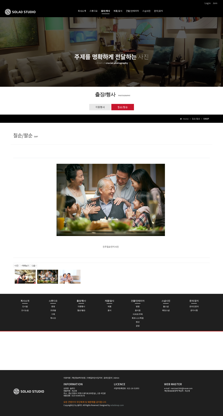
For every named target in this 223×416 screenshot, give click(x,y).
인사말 (25, 306)
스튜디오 (94, 10)
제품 (109, 306)
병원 (138, 306)
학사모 (53, 318)
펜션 (138, 322)
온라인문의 (194, 306)
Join (215, 3)
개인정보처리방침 (78, 377)
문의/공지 (158, 10)
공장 (138, 326)
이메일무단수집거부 (94, 377)
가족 (53, 314)
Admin (116, 377)
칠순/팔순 (123, 107)
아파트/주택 (137, 314)
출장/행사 (105, 10)
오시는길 (25, 310)
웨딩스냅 (166, 310)
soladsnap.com (117, 405)
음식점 (137, 310)
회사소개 (82, 10)
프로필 (53, 310)
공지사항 (194, 310)
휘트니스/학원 (137, 318)
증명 (53, 306)
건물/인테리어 (132, 10)
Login (208, 3)
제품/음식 (118, 10)
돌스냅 (166, 306)
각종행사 (100, 107)
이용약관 (66, 377)
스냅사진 (146, 10)
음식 (109, 310)
